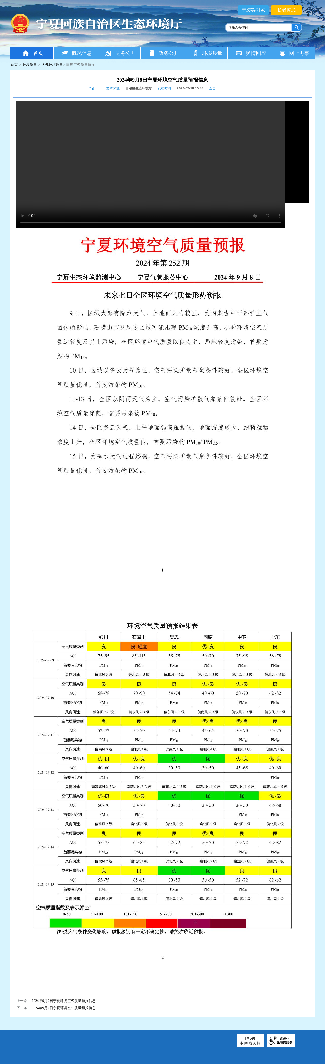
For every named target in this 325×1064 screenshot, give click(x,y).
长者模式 (286, 10)
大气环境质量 (52, 65)
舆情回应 (250, 53)
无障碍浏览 (253, 10)
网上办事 (294, 53)
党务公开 (120, 53)
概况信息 (76, 53)
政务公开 (163, 53)
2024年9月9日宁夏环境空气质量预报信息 (64, 1001)
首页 (32, 53)
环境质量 (207, 53)
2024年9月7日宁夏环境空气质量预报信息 (64, 1008)
